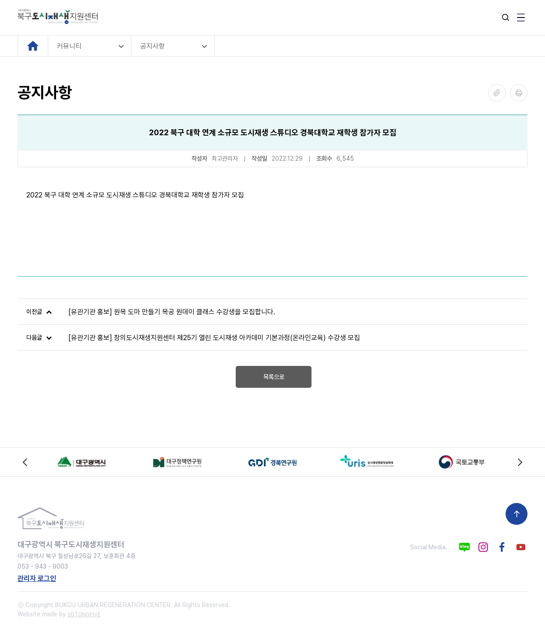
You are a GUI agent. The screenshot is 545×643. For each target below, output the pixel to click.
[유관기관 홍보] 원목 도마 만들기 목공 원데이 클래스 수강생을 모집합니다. (171, 312)
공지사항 (152, 46)
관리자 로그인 (37, 578)
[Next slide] (519, 462)
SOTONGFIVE (84, 614)
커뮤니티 (69, 46)
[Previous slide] (25, 462)
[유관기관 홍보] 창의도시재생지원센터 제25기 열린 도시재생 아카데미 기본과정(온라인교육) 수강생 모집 (214, 338)
